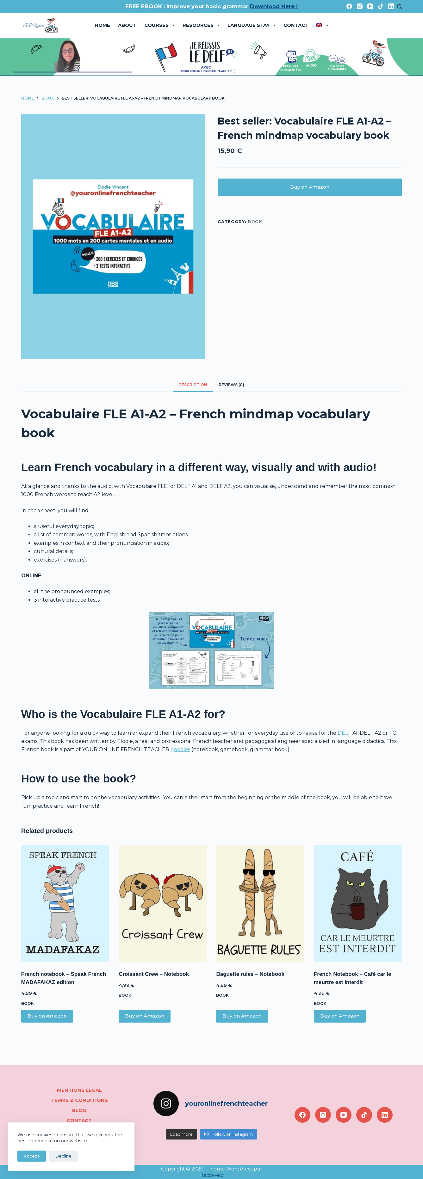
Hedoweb (211, 1175)
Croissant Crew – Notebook (154, 974)
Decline (63, 1155)
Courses (160, 25)
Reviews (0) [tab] (231, 384)
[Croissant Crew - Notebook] (163, 903)
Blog (79, 1110)
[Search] (399, 6)
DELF (344, 733)
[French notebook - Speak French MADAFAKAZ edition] (65, 903)
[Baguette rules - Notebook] (260, 903)
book (255, 221)
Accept (32, 1155)
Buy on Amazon (309, 187)
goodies (180, 749)
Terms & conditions (79, 1100)
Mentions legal (79, 1090)
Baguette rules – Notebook (250, 974)
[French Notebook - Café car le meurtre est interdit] (358, 903)
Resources (202, 25)
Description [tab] (192, 384)
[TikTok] (380, 6)
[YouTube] (370, 6)
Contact (295, 25)
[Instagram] (360, 6)
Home (102, 25)
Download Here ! (274, 6)
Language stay (252, 25)
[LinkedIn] (391, 6)
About (127, 25)
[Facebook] (349, 6)
